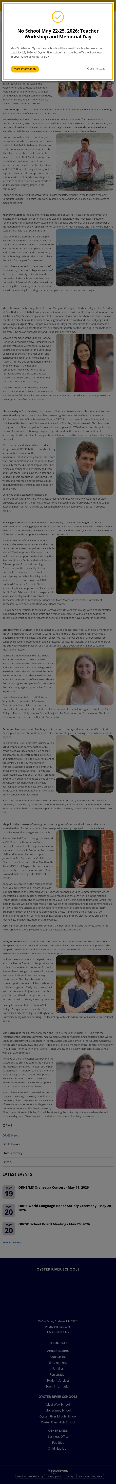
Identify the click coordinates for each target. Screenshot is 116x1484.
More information (25, 69)
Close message (96, 68)
